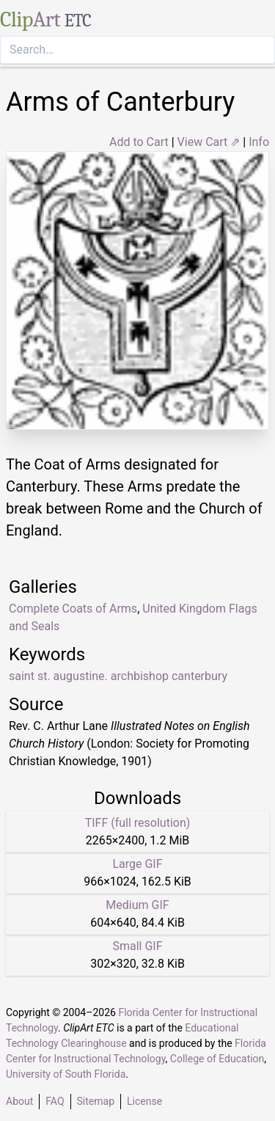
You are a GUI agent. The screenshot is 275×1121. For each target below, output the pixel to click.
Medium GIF (137, 905)
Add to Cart (139, 142)
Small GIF (137, 946)
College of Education (217, 1059)
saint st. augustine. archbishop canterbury (118, 676)
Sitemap (95, 1101)
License (144, 1101)
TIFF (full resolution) (138, 823)
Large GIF (137, 864)
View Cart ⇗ (209, 142)
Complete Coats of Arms (73, 609)
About (19, 1101)
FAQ (54, 1101)
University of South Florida (65, 1074)
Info (259, 142)
